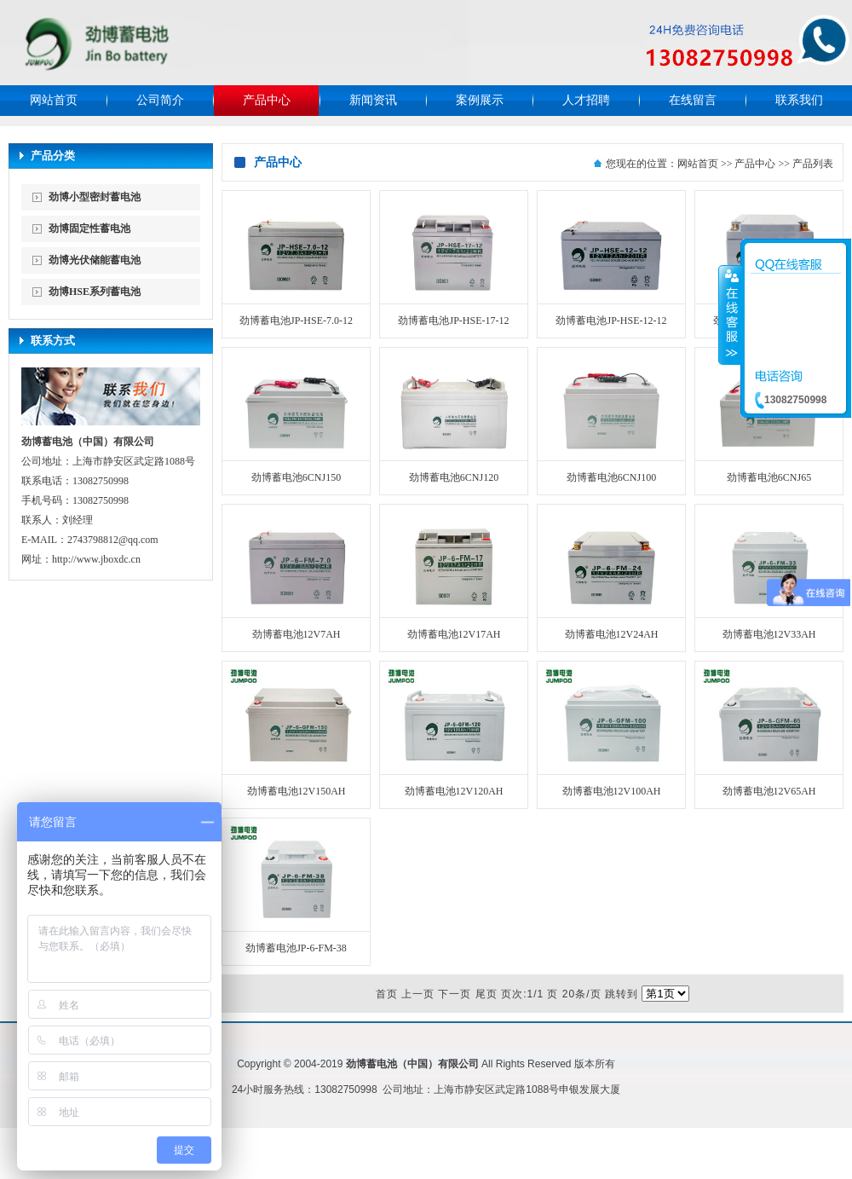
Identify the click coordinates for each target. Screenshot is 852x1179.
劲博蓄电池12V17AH (454, 634)
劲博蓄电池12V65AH (769, 791)
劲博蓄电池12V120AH (454, 791)
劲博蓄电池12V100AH (611, 791)
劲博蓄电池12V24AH (612, 634)
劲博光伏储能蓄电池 (95, 260)
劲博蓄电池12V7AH (296, 634)
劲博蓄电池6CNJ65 (769, 477)
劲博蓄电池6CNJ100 (611, 477)
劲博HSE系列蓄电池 (95, 292)
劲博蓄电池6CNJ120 (453, 477)
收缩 (730, 314)
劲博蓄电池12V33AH (769, 634)
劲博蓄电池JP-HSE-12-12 (611, 321)
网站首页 (54, 100)
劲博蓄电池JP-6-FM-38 (296, 948)
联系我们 (799, 100)
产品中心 (267, 100)
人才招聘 (586, 100)
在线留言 (693, 100)
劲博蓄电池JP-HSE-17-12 (453, 321)
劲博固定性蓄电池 (89, 228)
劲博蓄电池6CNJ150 (296, 477)
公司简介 (160, 100)
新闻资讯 (373, 100)
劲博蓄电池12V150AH (296, 791)
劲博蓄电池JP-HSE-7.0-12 (296, 321)
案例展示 (480, 100)
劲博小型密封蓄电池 (95, 197)
